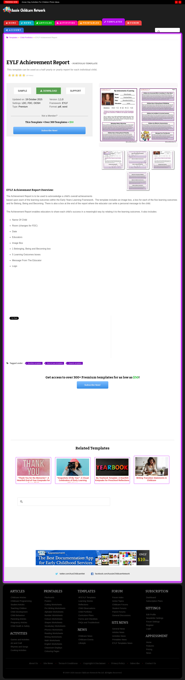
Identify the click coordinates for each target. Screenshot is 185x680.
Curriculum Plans (86, 615)
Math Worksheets (52, 640)
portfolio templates (35, 363)
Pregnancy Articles (19, 622)
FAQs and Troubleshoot (88, 622)
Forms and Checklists (88, 619)
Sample (22, 91)
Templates (114, 22)
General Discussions (121, 615)
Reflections (83, 604)
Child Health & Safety (20, 626)
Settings (152, 608)
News (27, 23)
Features (150, 646)
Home (12, 23)
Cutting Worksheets (53, 604)
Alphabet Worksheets (54, 612)
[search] (167, 32)
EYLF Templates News (122, 643)
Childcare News (85, 636)
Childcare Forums (120, 604)
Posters (48, 601)
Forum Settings (153, 622)
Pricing (149, 649)
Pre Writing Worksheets (55, 608)
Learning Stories (85, 601)
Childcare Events (85, 639)
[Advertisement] (117, 11)
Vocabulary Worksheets (55, 626)
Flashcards (49, 597)
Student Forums (119, 608)
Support (75, 91)
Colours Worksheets (53, 619)
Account (15, 30)
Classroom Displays (53, 648)
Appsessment (156, 636)
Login (148, 629)
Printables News (119, 639)
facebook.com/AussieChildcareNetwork (112, 574)
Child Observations (86, 608)
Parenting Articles (18, 619)
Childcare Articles (18, 597)
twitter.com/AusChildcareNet (72, 574)
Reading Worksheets (54, 633)
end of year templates (55, 363)
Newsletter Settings (154, 618)
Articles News (118, 632)
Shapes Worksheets (53, 622)
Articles (45, 23)
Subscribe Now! (49, 130)
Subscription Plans (154, 601)
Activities (67, 23)
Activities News (119, 636)
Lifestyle (82, 643)
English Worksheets (53, 644)
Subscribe (135, 663)
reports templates (76, 363)
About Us (33, 663)
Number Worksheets (54, 615)
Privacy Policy (118, 663)
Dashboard (151, 597)
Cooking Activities (18, 650)
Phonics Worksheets (54, 630)
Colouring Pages (52, 651)
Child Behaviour (18, 615)
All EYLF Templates (87, 597)
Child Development (19, 612)
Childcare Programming (21, 601)
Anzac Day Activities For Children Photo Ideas (40, 2)
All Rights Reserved (113, 673)
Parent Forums (119, 612)
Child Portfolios (85, 612)
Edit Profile (151, 614)
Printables (91, 23)
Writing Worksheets (53, 637)
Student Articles (17, 604)
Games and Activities (20, 639)
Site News (120, 622)
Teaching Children (19, 608)
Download (48, 91)
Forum (134, 23)
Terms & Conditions (68, 663)
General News (118, 629)
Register (150, 625)
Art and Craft (16, 643)
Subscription (156, 591)
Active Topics (118, 601)
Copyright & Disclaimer (94, 663)
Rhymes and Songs (19, 647)
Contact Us (150, 663)
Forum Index (118, 597)
